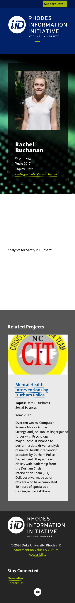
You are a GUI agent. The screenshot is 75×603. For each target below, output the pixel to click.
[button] (38, 41)
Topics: (20, 169)
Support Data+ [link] (54, 4)
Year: (19, 163)
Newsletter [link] (15, 578)
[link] (37, 26)
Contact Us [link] (15, 583)
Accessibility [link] (37, 554)
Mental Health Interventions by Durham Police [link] (31, 390)
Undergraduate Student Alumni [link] (36, 174)
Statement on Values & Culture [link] (36, 550)
